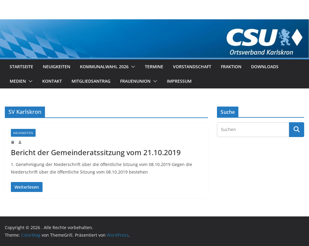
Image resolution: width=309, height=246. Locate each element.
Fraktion (231, 66)
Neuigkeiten (56, 66)
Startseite (21, 66)
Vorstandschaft (192, 66)
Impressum (179, 81)
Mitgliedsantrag (91, 81)
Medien (18, 81)
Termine (154, 66)
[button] (132, 66)
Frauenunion (135, 81)
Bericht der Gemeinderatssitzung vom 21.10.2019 (96, 152)
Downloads (265, 66)
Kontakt (52, 81)
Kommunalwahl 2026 (104, 66)
